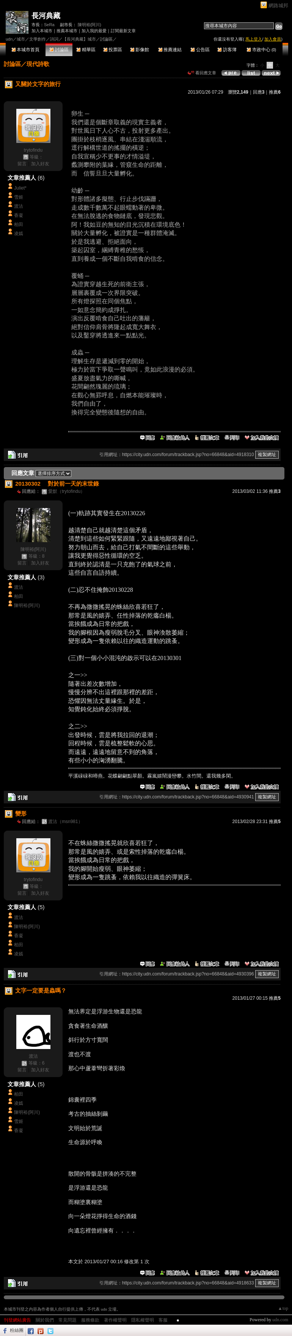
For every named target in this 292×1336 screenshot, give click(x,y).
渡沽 (18, 206)
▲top (283, 1308)
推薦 (275, 92)
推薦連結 (170, 49)
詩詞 (54, 39)
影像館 (139, 49)
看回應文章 (202, 73)
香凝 (18, 215)
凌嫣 (18, 233)
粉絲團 (17, 1330)
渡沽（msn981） (65, 821)
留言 (22, 163)
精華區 (86, 49)
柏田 (18, 224)
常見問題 (67, 1320)
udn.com (280, 1319)
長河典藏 (45, 16)
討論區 (59, 49)
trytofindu (33, 150)
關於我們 (45, 1320)
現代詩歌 (38, 64)
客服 (163, 1320)
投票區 (113, 49)
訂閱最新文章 (123, 30)
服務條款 (90, 1320)
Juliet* (20, 188)
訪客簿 (227, 49)
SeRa (49, 24)
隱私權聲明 (142, 1320)
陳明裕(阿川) (89, 24)
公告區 (200, 49)
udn (9, 39)
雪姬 (18, 197)
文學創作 (37, 39)
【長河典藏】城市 (79, 39)
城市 (21, 39)
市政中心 (261, 49)
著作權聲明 (115, 1320)
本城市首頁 (25, 49)
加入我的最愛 (94, 30)
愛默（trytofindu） (66, 491)
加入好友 (40, 163)
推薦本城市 (67, 30)
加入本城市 (41, 30)
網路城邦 (278, 5)
